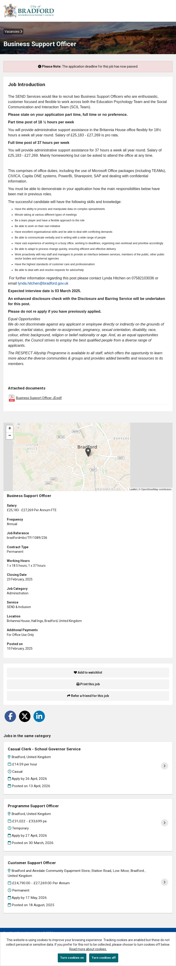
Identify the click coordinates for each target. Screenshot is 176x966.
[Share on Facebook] (10, 716)
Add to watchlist (88, 672)
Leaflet (133, 489)
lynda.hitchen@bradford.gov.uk (43, 283)
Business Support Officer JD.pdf (39, 398)
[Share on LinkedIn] (39, 716)
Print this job (88, 684)
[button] (88, 452)
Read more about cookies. (88, 949)
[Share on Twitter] (24, 716)
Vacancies (13, 31)
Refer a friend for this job (88, 696)
